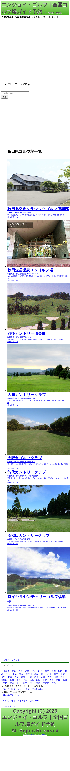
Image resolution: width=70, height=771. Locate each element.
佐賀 (12, 683)
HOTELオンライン (11, 695)
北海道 (6, 671)
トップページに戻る (10, 660)
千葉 (14, 674)
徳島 (45, 680)
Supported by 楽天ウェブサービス (35, 734)
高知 (65, 680)
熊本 (25, 683)
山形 (40, 671)
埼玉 (8, 674)
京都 (43, 677)
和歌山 (4, 680)
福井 (56, 674)
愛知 (23, 677)
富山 (43, 674)
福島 (47, 671)
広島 (32, 680)
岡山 (25, 680)
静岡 (17, 677)
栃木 (60, 671)
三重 (30, 677)
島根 (19, 680)
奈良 (63, 677)
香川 (52, 680)
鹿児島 (46, 683)
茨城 (54, 671)
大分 (32, 683)
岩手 (21, 671)
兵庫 (56, 677)
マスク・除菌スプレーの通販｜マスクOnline (23, 689)
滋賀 (36, 677)
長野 (3, 677)
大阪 (50, 677)
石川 (50, 674)
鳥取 (12, 680)
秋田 (34, 671)
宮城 (27, 671)
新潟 (36, 674)
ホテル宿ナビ (9, 706)
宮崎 (38, 683)
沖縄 (54, 683)
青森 (14, 671)
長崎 (19, 683)
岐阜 (10, 677)
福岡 (5, 683)
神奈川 (29, 674)
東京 (21, 674)
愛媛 (58, 680)
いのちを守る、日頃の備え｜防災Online (21, 700)
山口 (38, 680)
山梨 (63, 674)
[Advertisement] (29, 48)
